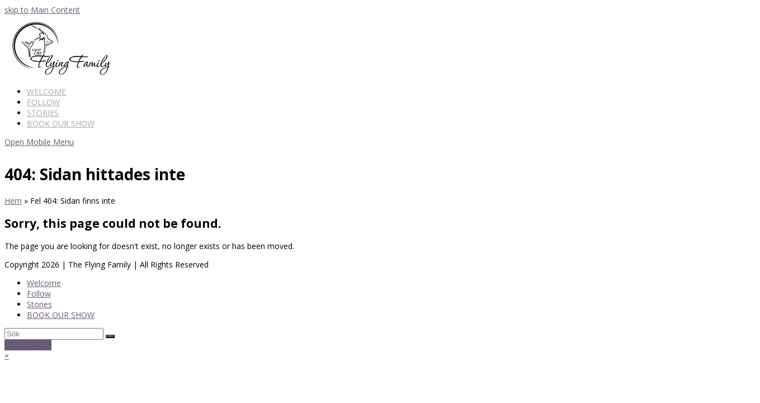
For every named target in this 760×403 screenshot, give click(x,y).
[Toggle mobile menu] (39, 142)
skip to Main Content (42, 9)
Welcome (44, 283)
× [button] (6, 355)
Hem (13, 200)
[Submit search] (110, 336)
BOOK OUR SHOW (61, 315)
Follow (39, 293)
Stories (39, 304)
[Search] (53, 334)
